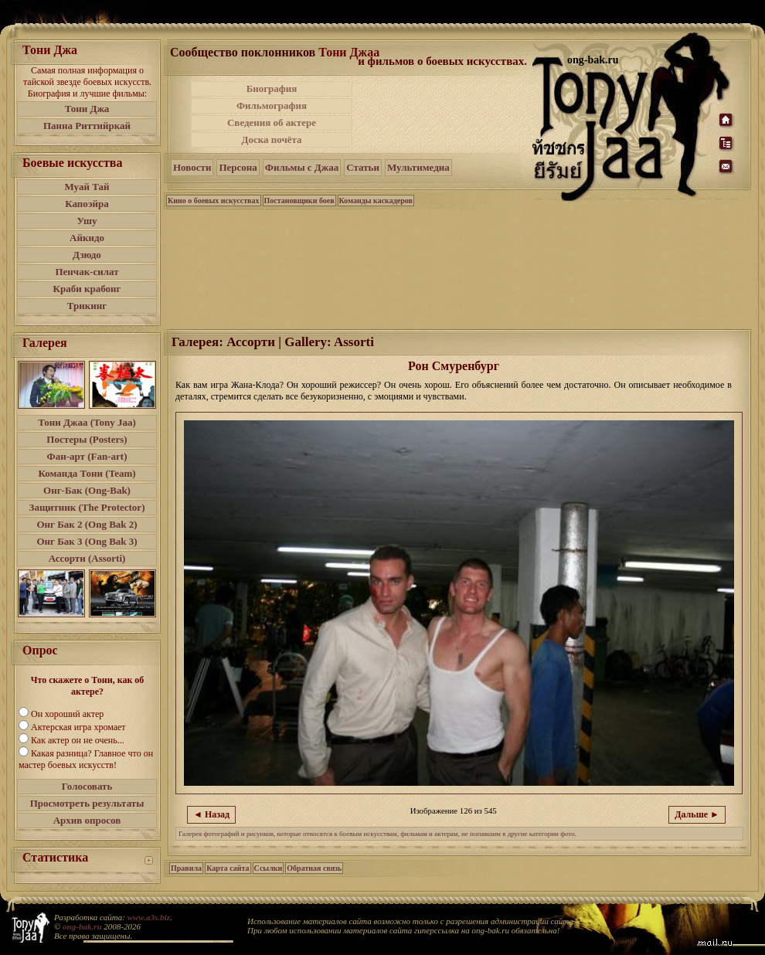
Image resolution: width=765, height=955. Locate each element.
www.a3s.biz (149, 917)
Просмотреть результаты (87, 803)
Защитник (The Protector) (87, 507)
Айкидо (87, 237)
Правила (186, 868)
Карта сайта (227, 868)
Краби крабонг (87, 288)
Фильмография (271, 105)
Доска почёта (271, 139)
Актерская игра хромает (78, 727)
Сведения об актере (271, 122)
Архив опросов (87, 820)
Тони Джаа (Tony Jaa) (87, 422)
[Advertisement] (443, 114)
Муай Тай (86, 186)
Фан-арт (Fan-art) (87, 456)
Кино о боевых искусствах (214, 200)
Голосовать (87, 786)
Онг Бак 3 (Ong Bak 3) (86, 541)
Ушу (87, 220)
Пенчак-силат (86, 271)
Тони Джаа (348, 52)
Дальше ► (697, 814)
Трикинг (87, 305)
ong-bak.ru (82, 926)
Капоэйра (87, 203)
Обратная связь (314, 868)
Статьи (362, 167)
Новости (192, 167)
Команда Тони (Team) (86, 473)
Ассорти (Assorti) (87, 558)
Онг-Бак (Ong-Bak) (87, 490)
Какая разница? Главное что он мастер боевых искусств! (86, 759)
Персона (238, 167)
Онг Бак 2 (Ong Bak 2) (86, 524)
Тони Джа (87, 108)
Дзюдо (87, 254)
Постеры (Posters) (86, 439)
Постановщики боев (299, 200)
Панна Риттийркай (87, 125)
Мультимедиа (418, 167)
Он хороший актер (67, 714)
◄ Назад (211, 814)
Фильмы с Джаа (301, 167)
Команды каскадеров (376, 200)
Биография (272, 88)
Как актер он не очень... (77, 740)
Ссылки (268, 868)
